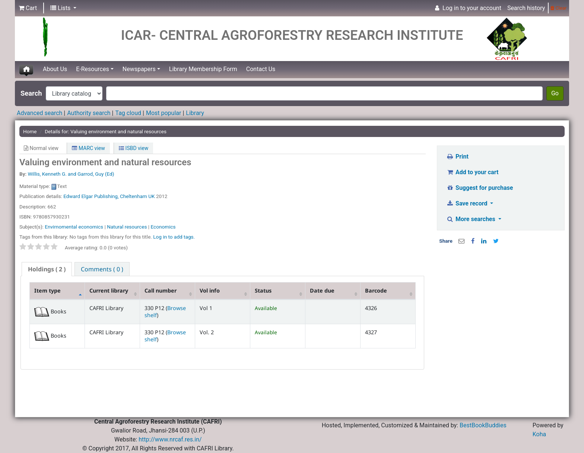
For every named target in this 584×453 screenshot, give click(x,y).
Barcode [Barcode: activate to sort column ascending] (376, 290)
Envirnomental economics (74, 227)
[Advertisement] (501, 301)
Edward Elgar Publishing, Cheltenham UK (109, 196)
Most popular (163, 113)
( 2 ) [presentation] (47, 269)
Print (458, 156)
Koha (539, 434)
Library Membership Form (203, 69)
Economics (163, 227)
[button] (28, 8)
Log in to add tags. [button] (174, 237)
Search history (526, 8)
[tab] (47, 269)
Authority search (88, 113)
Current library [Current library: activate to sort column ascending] (108, 290)
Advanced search (39, 113)
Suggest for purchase (480, 187)
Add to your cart (473, 172)
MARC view (88, 148)
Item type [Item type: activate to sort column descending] (47, 290)
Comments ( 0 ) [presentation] (102, 269)
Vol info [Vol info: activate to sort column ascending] (210, 290)
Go (555, 93)
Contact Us (261, 69)
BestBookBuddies (483, 425)
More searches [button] (472, 219)
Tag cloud (128, 113)
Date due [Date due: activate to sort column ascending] (322, 290)
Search (31, 93)
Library (195, 113)
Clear (558, 8)
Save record (468, 203)
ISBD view (133, 148)
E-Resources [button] (92, 69)
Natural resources (127, 227)
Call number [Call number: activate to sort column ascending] (161, 290)
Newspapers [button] (139, 69)
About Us (55, 69)
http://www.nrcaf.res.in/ (170, 439)
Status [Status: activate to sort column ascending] (263, 290)
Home (30, 131)
